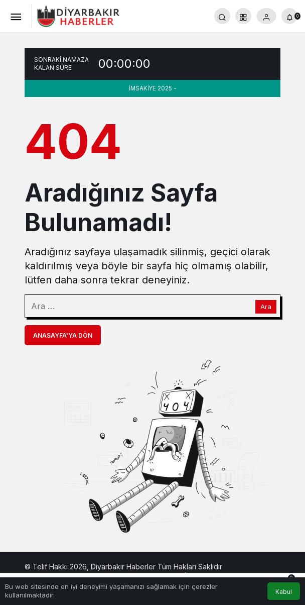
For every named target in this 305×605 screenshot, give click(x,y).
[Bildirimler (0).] (289, 16)
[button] (243, 16)
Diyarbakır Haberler (123, 566)
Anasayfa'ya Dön (62, 335)
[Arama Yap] (222, 16)
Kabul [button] (283, 591)
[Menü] (16, 16)
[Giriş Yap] (266, 16)
